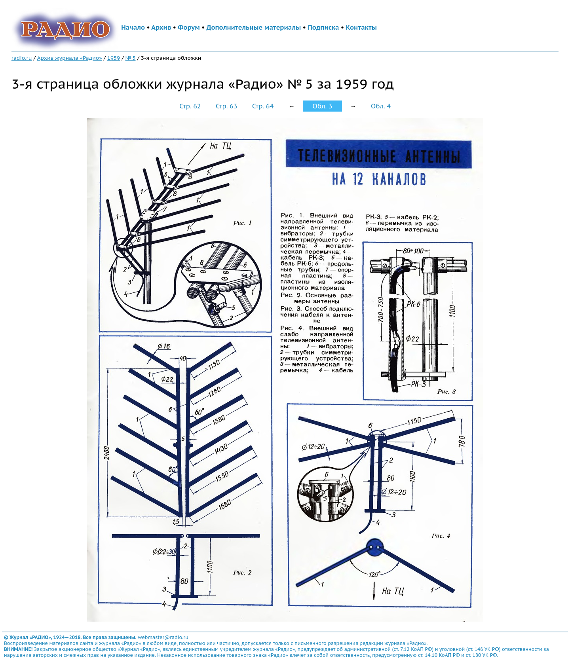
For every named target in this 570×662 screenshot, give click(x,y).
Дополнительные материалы (254, 27)
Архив (161, 27)
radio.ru (21, 57)
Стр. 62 (190, 106)
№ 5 (130, 57)
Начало (133, 27)
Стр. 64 (263, 106)
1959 (113, 57)
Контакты (361, 27)
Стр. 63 (226, 106)
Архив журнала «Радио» (69, 57)
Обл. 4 (381, 106)
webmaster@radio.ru (163, 637)
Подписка (323, 27)
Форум (189, 27)
